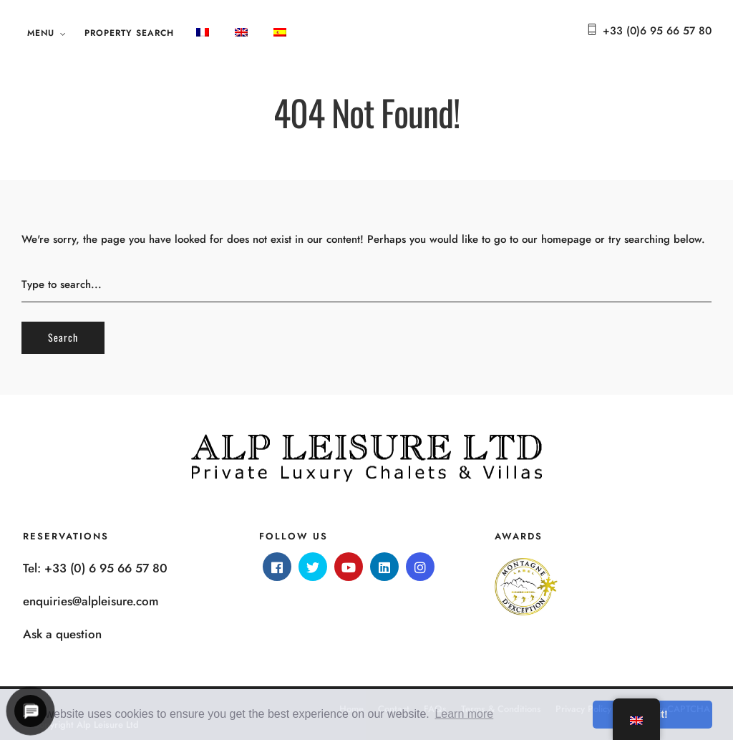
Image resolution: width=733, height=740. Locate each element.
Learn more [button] (464, 714)
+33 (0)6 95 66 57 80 (657, 31)
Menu (40, 33)
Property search (129, 33)
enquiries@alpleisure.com (91, 601)
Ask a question (62, 634)
